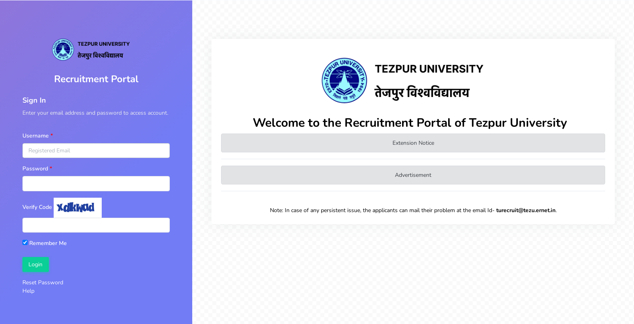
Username (35, 136)
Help (28, 291)
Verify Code (37, 207)
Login (35, 264)
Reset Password (42, 282)
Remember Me (44, 243)
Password (35, 168)
